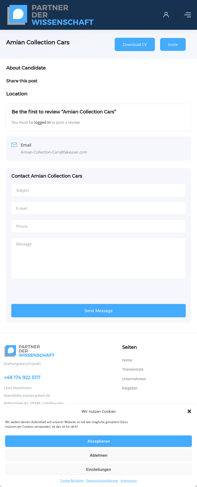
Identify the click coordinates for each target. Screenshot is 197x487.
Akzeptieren (98, 441)
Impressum (129, 480)
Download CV (135, 44)
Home (127, 340)
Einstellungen (98, 469)
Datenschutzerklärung (102, 480)
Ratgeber (130, 368)
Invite (173, 44)
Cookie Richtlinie (72, 480)
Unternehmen (134, 358)
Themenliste (132, 349)
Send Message (98, 290)
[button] (189, 411)
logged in (42, 122)
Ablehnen (98, 455)
